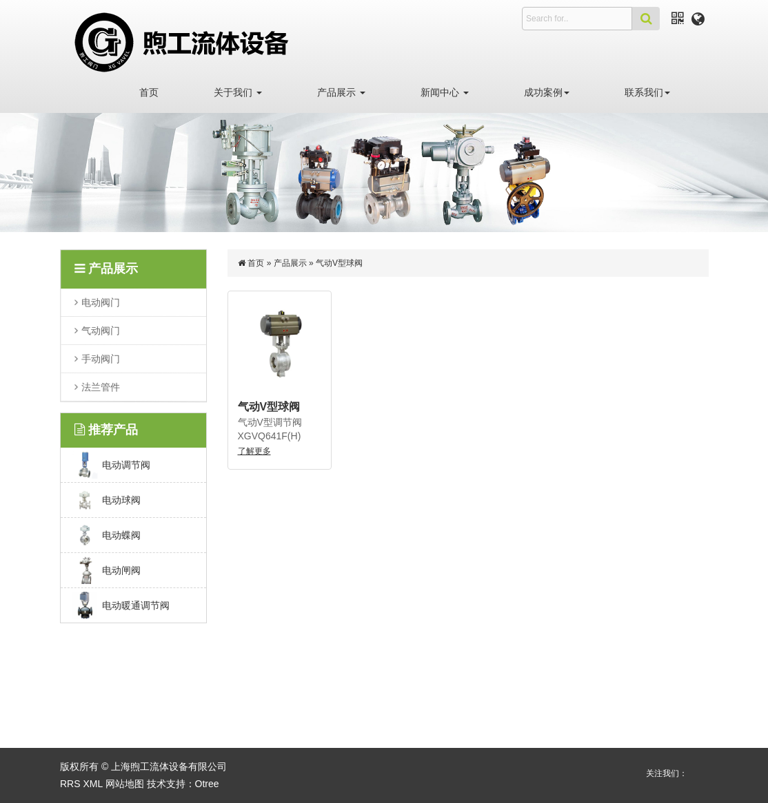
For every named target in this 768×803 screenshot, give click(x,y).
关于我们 (238, 92)
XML (92, 783)
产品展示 (341, 92)
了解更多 (254, 451)
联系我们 (647, 92)
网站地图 (124, 783)
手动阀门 (101, 358)
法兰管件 (101, 386)
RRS (70, 783)
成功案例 (546, 92)
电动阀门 (101, 302)
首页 (149, 92)
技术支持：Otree (183, 783)
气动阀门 (101, 330)
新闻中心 (445, 92)
